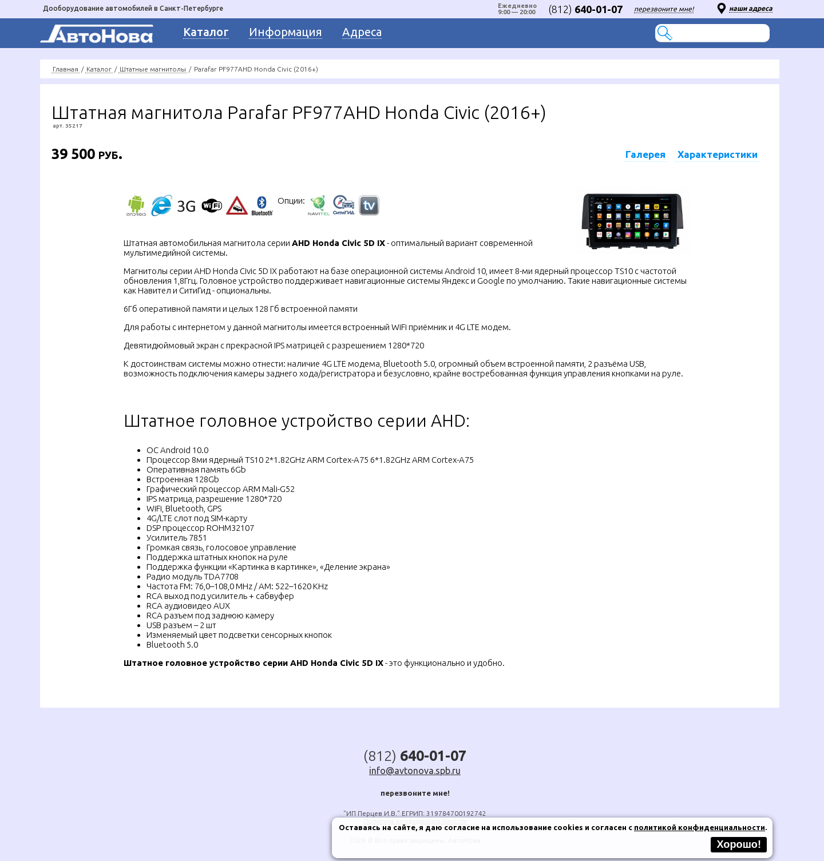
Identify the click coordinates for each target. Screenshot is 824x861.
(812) (585, 9)
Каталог (99, 69)
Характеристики (718, 154)
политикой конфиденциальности (699, 827)
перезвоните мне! (664, 9)
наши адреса (750, 8)
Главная (65, 69)
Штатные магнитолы (153, 69)
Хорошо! (738, 844)
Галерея (645, 154)
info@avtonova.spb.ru (415, 770)
